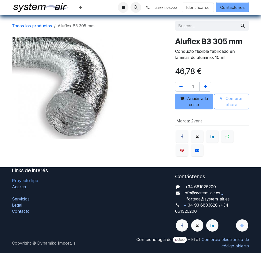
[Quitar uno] (181, 87)
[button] (135, 7)
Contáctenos (232, 7)
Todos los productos (32, 25)
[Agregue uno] (205, 87)
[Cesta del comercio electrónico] (123, 7)
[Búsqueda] (242, 26)
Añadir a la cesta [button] (194, 101)
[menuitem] (80, 7)
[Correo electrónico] (197, 150)
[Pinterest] (182, 150)
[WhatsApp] (227, 136)
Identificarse (198, 7)
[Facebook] (182, 136)
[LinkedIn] (212, 136)
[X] (197, 136)
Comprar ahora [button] (231, 101)
